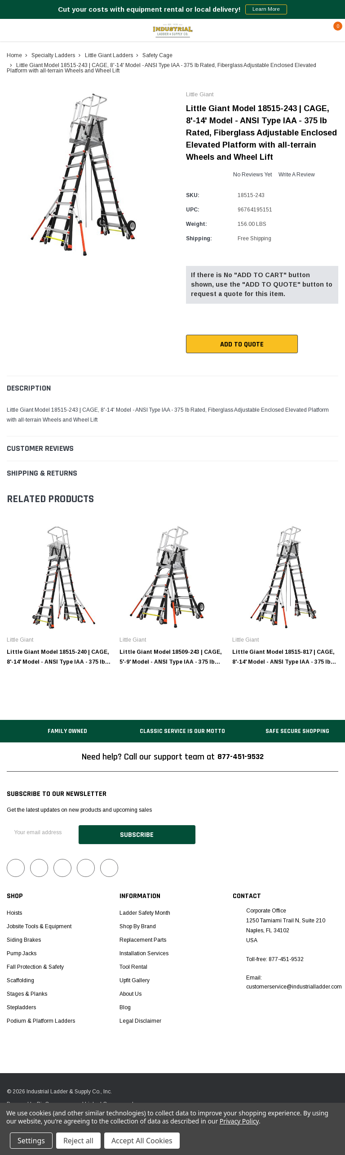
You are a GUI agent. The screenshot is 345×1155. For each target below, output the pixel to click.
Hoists (14, 911)
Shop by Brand (137, 924)
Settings (31, 1141)
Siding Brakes (24, 938)
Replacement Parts (142, 938)
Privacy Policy (239, 1121)
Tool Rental (133, 965)
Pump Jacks (21, 951)
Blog (125, 1005)
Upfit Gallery (134, 978)
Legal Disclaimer (140, 1019)
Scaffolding (20, 978)
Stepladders (21, 1005)
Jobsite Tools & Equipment (39, 924)
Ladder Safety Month (144, 911)
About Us (130, 992)
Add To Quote (224, 344)
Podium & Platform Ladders (41, 1019)
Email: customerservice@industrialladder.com (294, 981)
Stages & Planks (27, 992)
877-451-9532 (240, 757)
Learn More (266, 9)
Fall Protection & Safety (35, 965)
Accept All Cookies (141, 1141)
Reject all (78, 1141)
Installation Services (143, 951)
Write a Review (297, 174)
